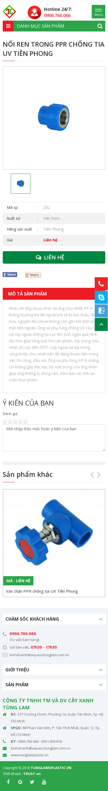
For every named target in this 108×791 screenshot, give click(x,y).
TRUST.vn (32, 773)
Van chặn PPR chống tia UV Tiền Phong (42, 591)
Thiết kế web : (13, 773)
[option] (54, 118)
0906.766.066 (22, 633)
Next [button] (97, 473)
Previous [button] (90, 473)
